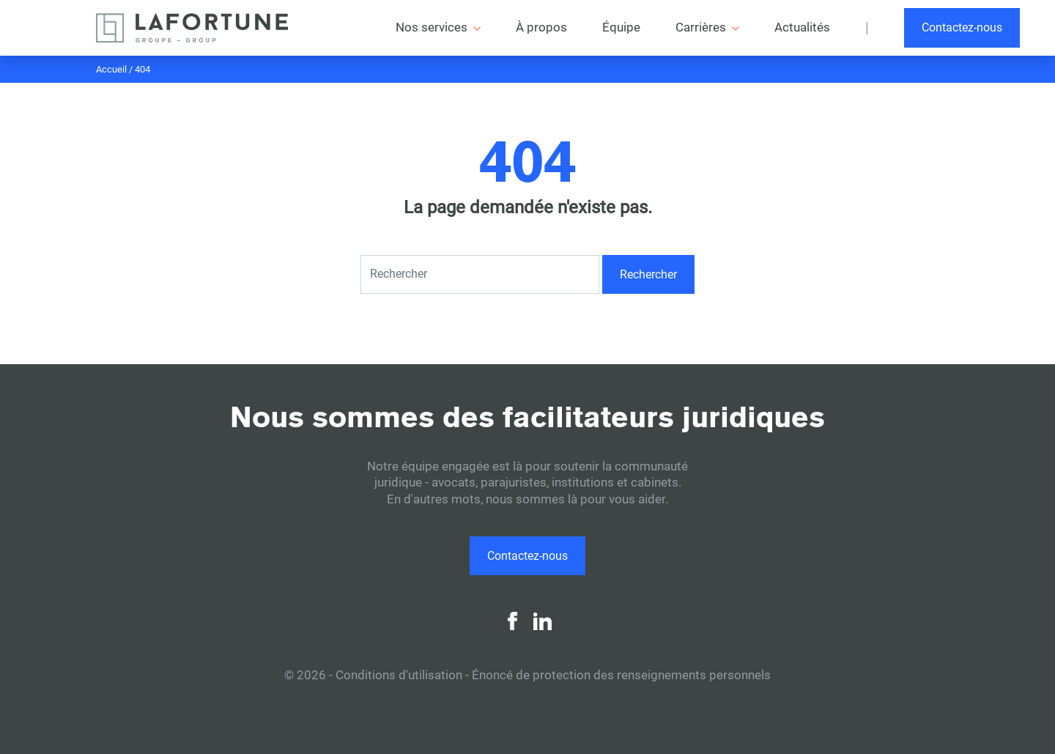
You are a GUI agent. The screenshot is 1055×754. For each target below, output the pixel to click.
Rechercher (648, 274)
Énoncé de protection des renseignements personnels (621, 675)
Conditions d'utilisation (399, 675)
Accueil (111, 69)
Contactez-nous (962, 27)
